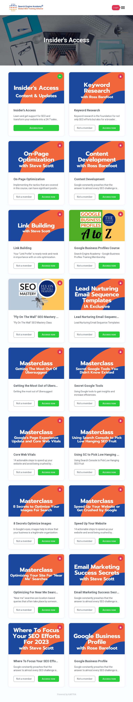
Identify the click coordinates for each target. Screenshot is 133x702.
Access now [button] (36, 128)
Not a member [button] (85, 128)
